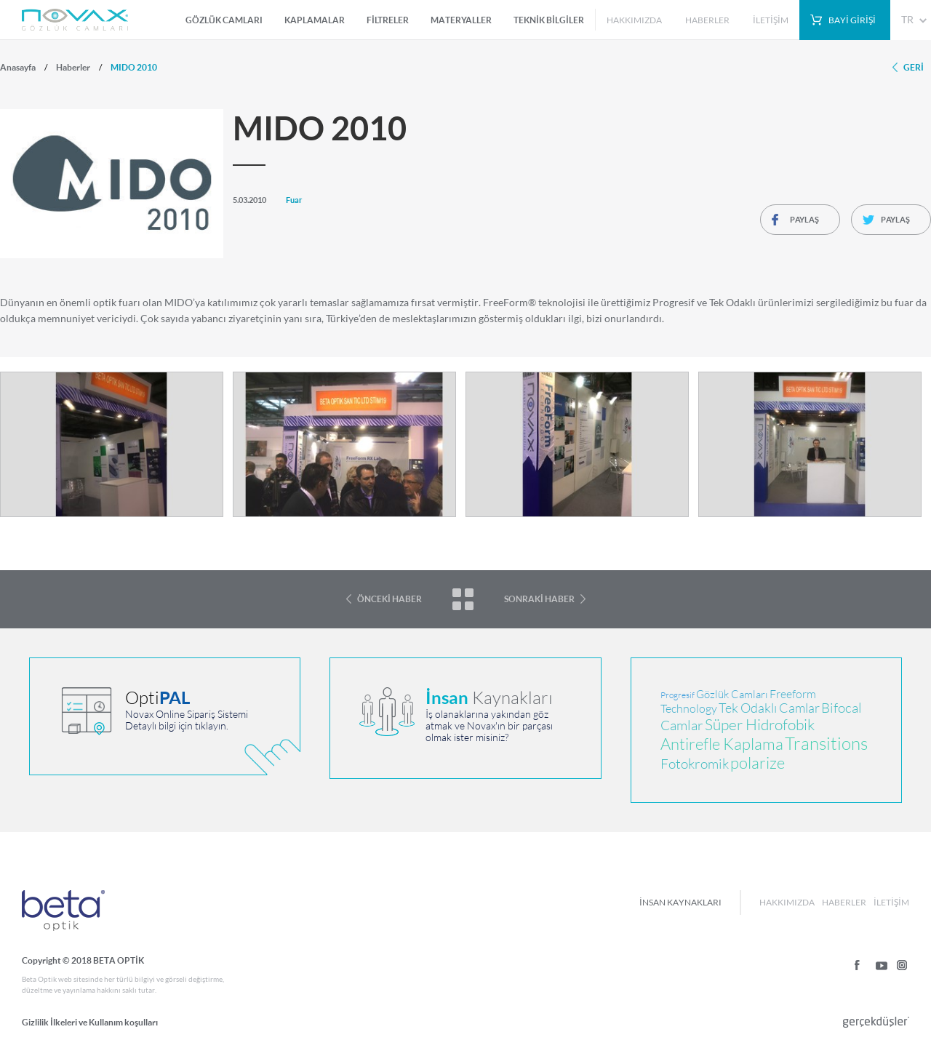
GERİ (913, 67)
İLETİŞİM (770, 20)
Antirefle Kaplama (721, 744)
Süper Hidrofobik (760, 724)
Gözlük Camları (732, 694)
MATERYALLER (461, 20)
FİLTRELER (388, 20)
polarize (757, 763)
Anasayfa (18, 67)
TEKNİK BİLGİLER (549, 20)
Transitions (826, 743)
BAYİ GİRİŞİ (852, 20)
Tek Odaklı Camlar (769, 708)
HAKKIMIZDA (634, 20)
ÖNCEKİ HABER (389, 598)
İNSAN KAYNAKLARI (680, 902)
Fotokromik (694, 764)
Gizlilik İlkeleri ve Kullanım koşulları (90, 1022)
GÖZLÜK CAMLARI (224, 20)
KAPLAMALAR (314, 20)
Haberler (73, 67)
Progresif (677, 695)
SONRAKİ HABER (539, 598)
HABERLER (707, 20)
